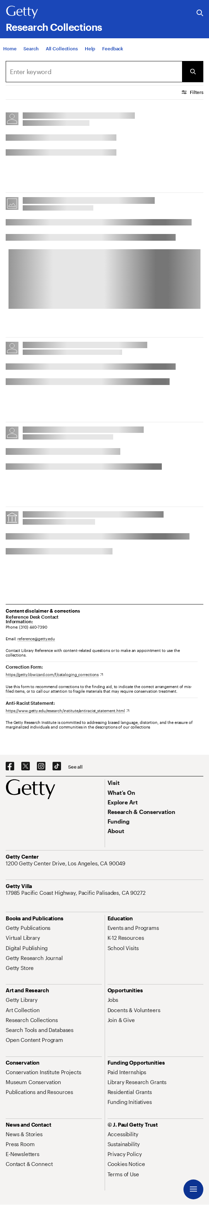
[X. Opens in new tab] (25, 766)
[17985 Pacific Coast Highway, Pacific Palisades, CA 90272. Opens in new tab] (76, 892)
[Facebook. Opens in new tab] (10, 766)
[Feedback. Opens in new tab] (112, 49)
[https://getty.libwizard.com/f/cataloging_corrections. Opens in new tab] (54, 674)
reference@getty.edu (36, 638)
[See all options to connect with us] (75, 767)
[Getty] (22, 12)
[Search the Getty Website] (200, 13)
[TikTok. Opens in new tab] (57, 766)
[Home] (9, 49)
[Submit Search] (192, 71)
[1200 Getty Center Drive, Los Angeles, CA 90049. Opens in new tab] (66, 863)
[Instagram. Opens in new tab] (41, 766)
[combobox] (94, 71)
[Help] (90, 49)
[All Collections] (62, 49)
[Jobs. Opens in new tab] (113, 1000)
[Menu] (193, 1189)
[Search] (30, 49)
